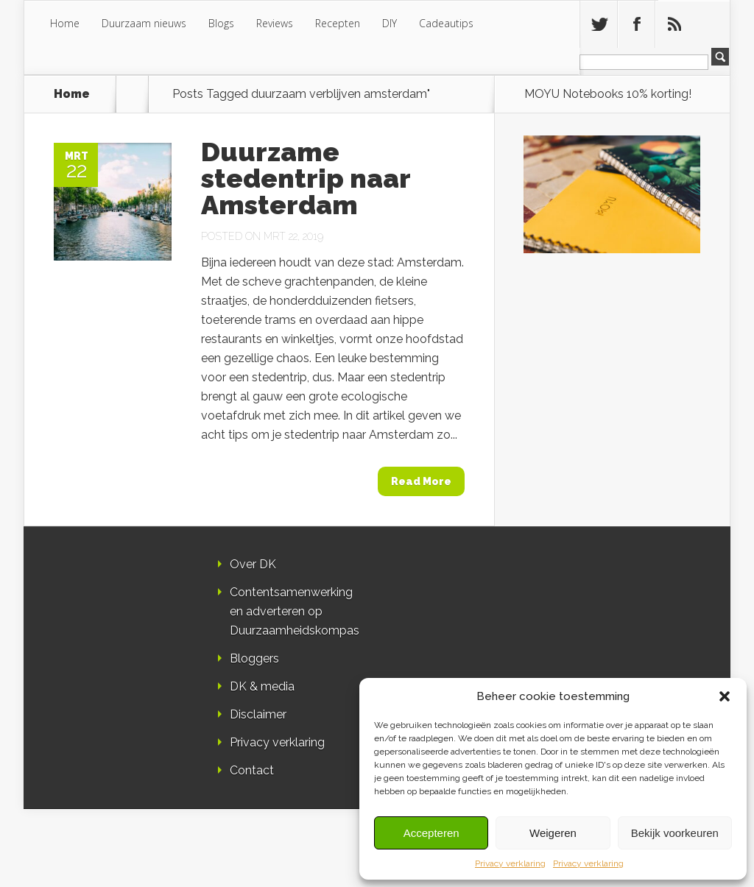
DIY (389, 23)
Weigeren (553, 833)
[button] (724, 696)
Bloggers (254, 658)
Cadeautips (446, 23)
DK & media (262, 686)
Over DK (253, 564)
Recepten (337, 23)
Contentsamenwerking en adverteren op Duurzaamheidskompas (294, 611)
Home (65, 23)
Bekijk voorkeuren (675, 833)
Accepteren (431, 833)
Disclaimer (258, 714)
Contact (252, 770)
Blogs (221, 23)
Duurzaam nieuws (144, 23)
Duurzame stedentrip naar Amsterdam (305, 178)
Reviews (274, 23)
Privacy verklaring (510, 863)
